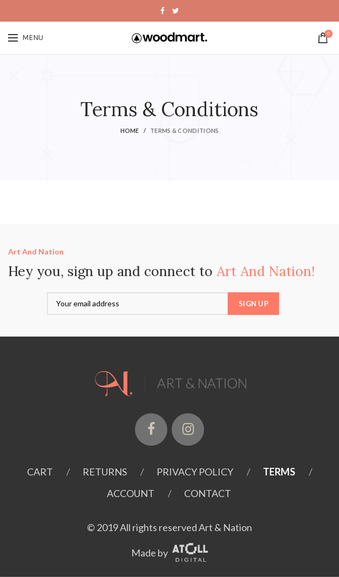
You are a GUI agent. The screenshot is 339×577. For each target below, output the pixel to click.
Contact (207, 493)
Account (130, 493)
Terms (279, 472)
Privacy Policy (195, 472)
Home (129, 130)
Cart (40, 472)
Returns (105, 472)
